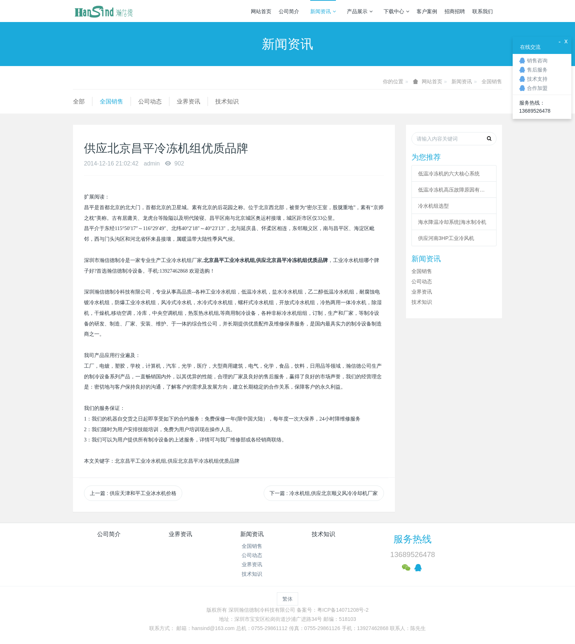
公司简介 (289, 11)
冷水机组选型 (433, 206)
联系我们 (482, 11)
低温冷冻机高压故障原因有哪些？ (454, 190)
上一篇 (133, 493)
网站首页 (261, 11)
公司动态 (150, 101)
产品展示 (360, 11)
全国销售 (491, 81)
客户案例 (427, 11)
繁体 (287, 599)
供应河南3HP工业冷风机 (446, 238)
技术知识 (227, 101)
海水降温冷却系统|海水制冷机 (452, 222)
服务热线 (412, 539)
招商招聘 (454, 11)
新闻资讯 (323, 11)
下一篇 (324, 493)
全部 (79, 101)
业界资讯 (188, 101)
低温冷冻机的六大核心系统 (449, 174)
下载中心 (396, 11)
